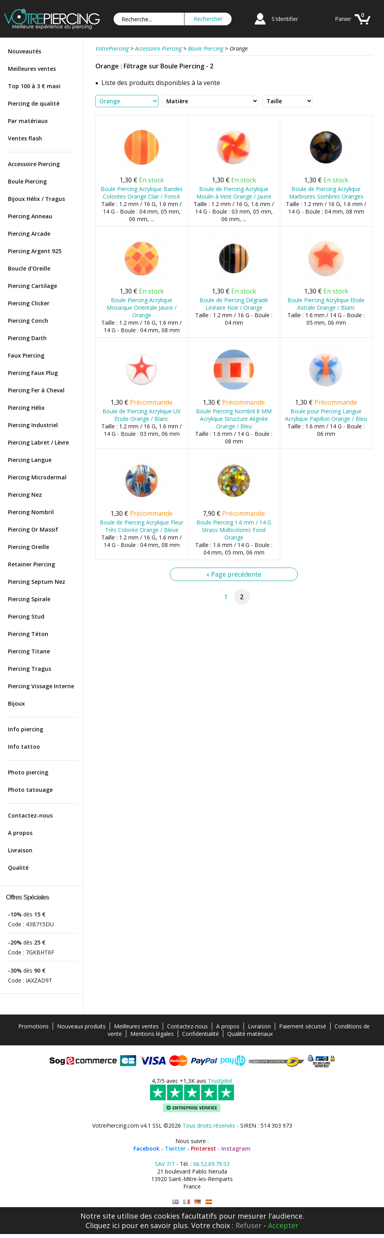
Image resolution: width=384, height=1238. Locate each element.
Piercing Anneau (30, 216)
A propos (20, 833)
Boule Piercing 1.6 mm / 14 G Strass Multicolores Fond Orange (233, 530)
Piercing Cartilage (32, 286)
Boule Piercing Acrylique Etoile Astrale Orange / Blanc (326, 303)
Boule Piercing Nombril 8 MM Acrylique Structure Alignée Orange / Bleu (234, 418)
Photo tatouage (30, 789)
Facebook (146, 1148)
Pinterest (203, 1148)
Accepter (283, 1225)
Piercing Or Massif (33, 529)
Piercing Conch (28, 320)
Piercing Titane (29, 651)
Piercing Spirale (29, 599)
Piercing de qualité (33, 103)
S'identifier (285, 19)
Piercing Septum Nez (36, 581)
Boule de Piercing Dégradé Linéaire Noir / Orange (234, 303)
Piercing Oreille (28, 547)
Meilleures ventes (32, 68)
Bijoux (16, 703)
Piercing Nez (25, 494)
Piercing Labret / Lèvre (38, 442)
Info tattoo (24, 746)
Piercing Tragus (29, 668)
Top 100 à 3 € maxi (34, 86)
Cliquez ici (103, 1225)
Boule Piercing (27, 181)
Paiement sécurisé (302, 1026)
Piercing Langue (29, 460)
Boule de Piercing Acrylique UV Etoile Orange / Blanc (142, 414)
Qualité (18, 867)
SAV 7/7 (165, 1164)
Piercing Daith (27, 338)
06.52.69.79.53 (211, 1164)
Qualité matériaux (250, 1033)
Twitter (175, 1148)
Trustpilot (220, 1081)
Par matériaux (28, 121)
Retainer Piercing (31, 564)
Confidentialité (200, 1033)
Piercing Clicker (28, 303)
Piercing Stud (26, 616)
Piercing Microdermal (37, 477)
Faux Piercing (26, 355)
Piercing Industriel (33, 425)
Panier (343, 19)
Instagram (236, 1148)
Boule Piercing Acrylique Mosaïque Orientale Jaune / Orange (141, 307)
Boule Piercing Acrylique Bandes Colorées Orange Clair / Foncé (142, 192)
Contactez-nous (30, 815)
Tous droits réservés (208, 1125)
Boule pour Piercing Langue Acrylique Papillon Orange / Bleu (326, 414)
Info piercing (25, 729)
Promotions (33, 1026)
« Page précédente (233, 574)
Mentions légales (152, 1033)
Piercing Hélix (26, 407)
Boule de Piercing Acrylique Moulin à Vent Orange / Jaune (234, 192)
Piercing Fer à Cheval (36, 390)
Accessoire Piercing (34, 164)
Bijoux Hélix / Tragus (36, 199)
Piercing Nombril (31, 512)
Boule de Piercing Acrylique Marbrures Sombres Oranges (326, 192)
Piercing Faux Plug (33, 373)
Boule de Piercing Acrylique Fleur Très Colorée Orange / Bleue (141, 526)
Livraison (20, 850)
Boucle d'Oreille (29, 268)
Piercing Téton (28, 634)
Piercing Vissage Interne (41, 686)
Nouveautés (24, 51)
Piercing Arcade (29, 233)
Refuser (249, 1225)
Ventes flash (25, 138)
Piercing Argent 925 (34, 251)
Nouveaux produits (81, 1026)
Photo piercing (28, 772)
